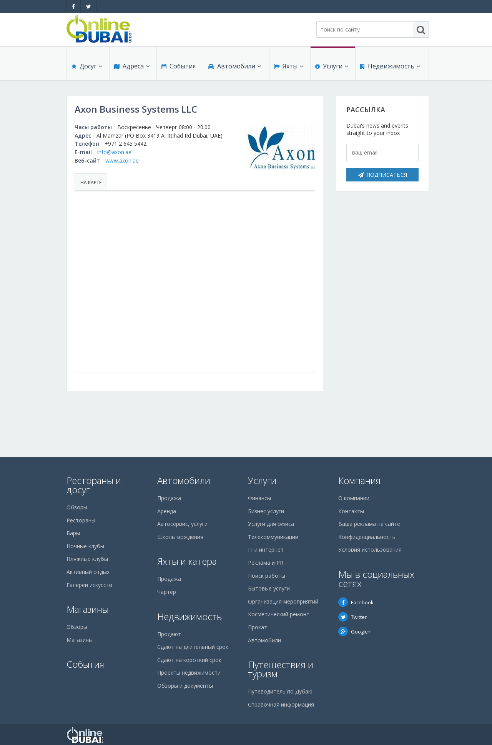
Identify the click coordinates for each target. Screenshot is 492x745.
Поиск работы (266, 575)
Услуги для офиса (271, 523)
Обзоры (76, 507)
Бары (73, 533)
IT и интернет (266, 549)
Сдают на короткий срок (189, 660)
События (178, 66)
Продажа (169, 498)
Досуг (86, 66)
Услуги (331, 66)
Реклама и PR (265, 562)
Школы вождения (180, 536)
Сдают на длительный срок (192, 646)
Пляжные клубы (87, 558)
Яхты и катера (187, 561)
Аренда (166, 511)
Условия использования (370, 549)
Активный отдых (88, 571)
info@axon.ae (114, 152)
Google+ (354, 631)
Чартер (166, 591)
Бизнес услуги (266, 511)
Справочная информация (281, 704)
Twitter (352, 617)
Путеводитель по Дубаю (280, 691)
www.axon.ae (122, 160)
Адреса (132, 66)
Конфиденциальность (367, 536)
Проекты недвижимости (189, 672)
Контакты (351, 511)
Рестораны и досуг (93, 485)
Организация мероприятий (283, 601)
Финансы (259, 498)
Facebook (356, 602)
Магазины (87, 609)
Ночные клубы (85, 546)
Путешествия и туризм (280, 669)
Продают (169, 634)
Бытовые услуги (269, 588)
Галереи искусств (89, 585)
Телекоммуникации (273, 536)
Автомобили (234, 66)
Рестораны (80, 520)
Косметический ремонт (278, 614)
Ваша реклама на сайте (369, 523)
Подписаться (382, 174)
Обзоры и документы (185, 685)
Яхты (288, 66)
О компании (353, 498)
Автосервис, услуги (182, 523)
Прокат (257, 627)
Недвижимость (390, 66)
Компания (359, 480)
